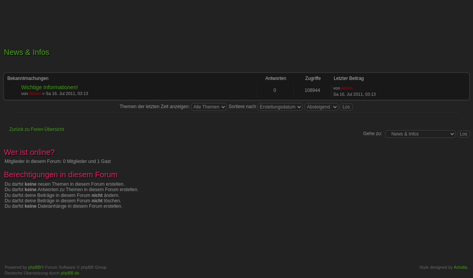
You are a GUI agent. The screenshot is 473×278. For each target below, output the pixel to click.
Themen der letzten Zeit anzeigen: (173, 106)
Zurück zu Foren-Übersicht (36, 129)
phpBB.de (70, 273)
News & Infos (26, 52)
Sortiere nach (266, 106)
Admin (35, 93)
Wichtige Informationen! (49, 87)
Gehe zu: (372, 133)
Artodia (460, 267)
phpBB (34, 267)
